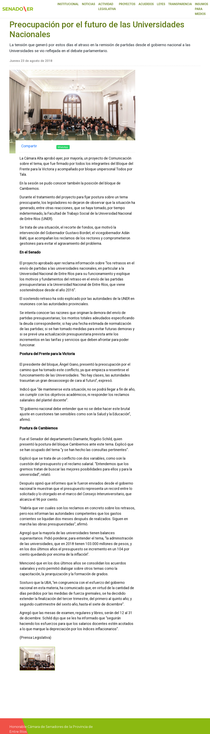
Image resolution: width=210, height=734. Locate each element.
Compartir (29, 146)
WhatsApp (63, 147)
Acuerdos (146, 4)
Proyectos (127, 4)
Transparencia (180, 4)
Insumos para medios (201, 9)
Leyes (161, 4)
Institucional (68, 4)
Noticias (88, 4)
